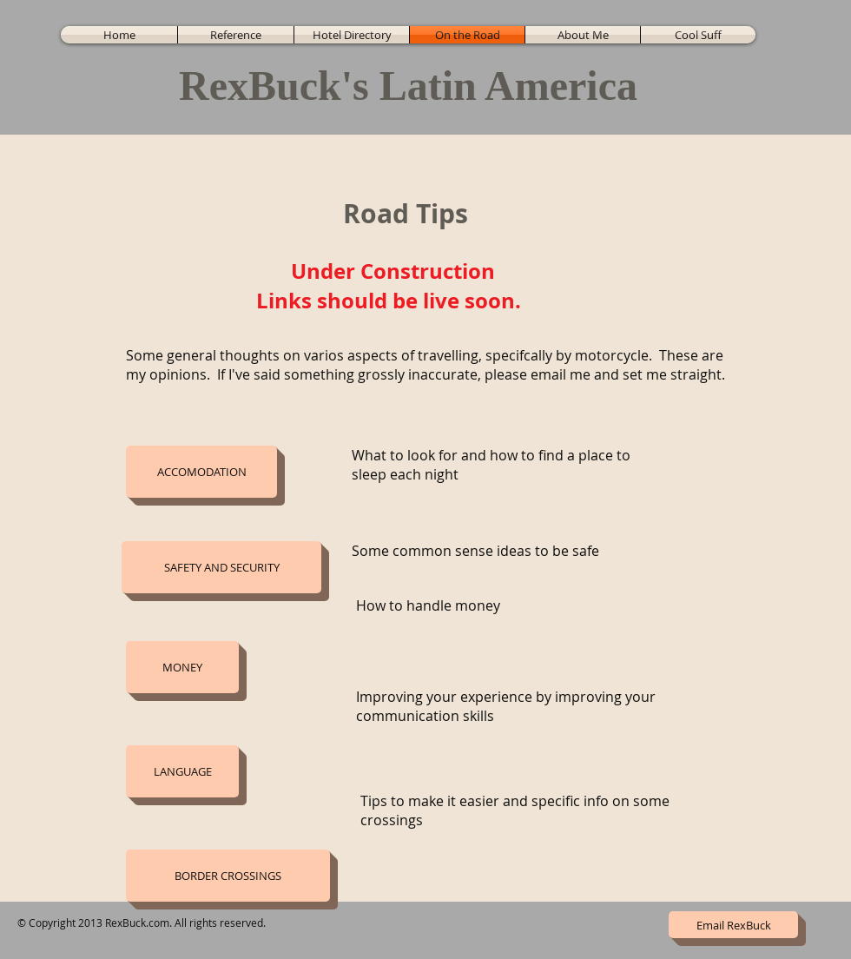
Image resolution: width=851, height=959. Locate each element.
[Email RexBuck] (733, 924)
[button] (201, 472)
